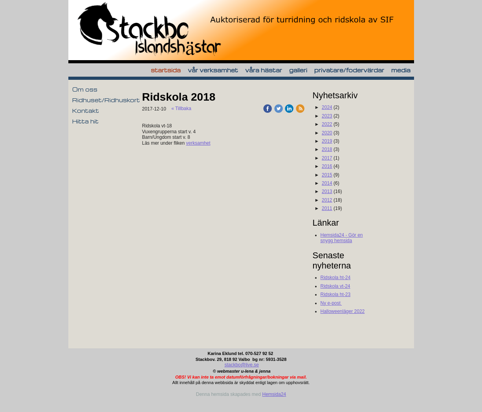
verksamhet (198, 143)
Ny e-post (331, 303)
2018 (327, 149)
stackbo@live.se (241, 365)
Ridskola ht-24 (336, 277)
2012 (327, 200)
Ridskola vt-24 (335, 286)
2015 (327, 175)
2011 (327, 208)
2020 (327, 133)
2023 (327, 116)
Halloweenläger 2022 (343, 311)
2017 (327, 158)
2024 (327, 107)
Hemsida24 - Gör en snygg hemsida (342, 237)
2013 (327, 191)
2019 (327, 141)
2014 (327, 183)
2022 (327, 124)
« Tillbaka (181, 108)
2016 (327, 166)
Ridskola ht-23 (336, 294)
